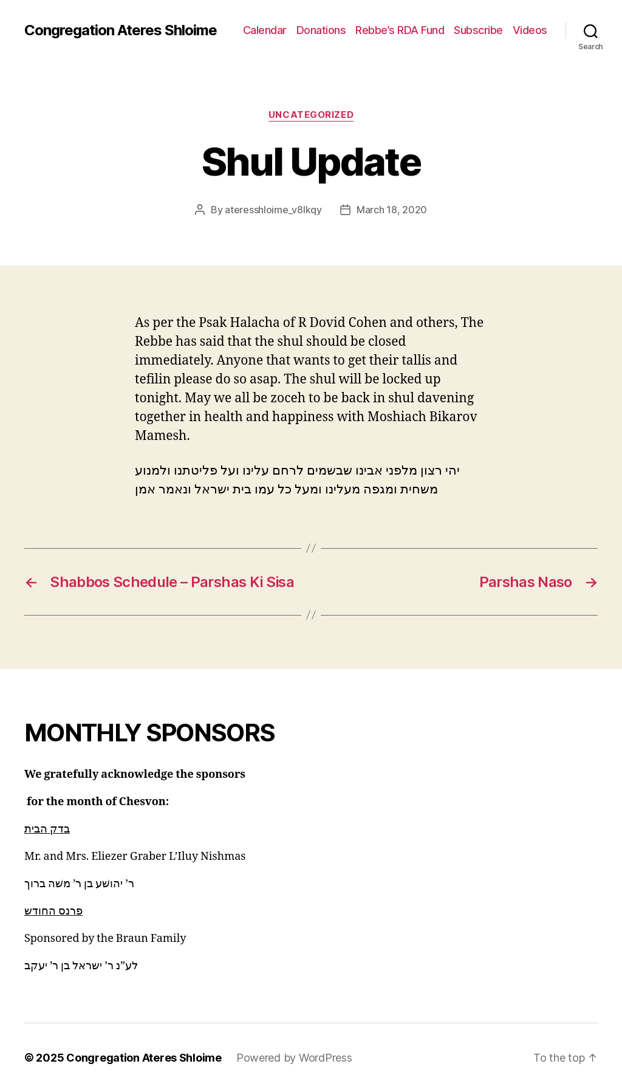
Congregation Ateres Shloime (120, 30)
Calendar (265, 30)
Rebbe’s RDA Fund (399, 30)
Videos (530, 30)
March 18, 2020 (392, 210)
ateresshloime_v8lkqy (273, 210)
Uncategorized (311, 114)
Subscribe (478, 30)
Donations (321, 30)
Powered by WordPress (294, 1057)
